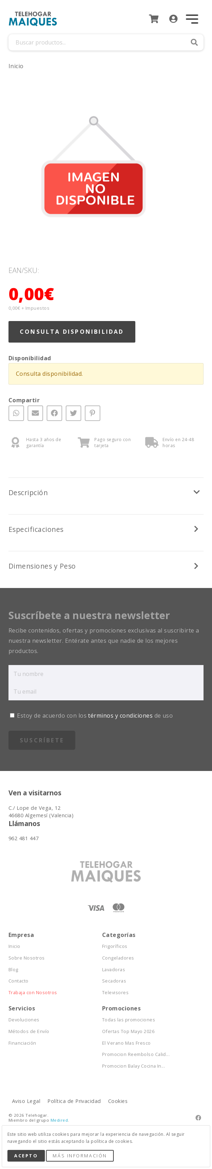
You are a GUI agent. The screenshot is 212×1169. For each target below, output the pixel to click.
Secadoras (114, 981)
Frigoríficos (115, 946)
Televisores (115, 992)
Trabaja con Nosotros (32, 992)
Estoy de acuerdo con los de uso (91, 715)
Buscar (194, 42)
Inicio (16, 66)
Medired (59, 1120)
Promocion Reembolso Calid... (136, 1054)
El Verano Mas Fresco (126, 1043)
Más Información (80, 1155)
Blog (13, 969)
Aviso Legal (26, 1101)
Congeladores (118, 958)
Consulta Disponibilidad (72, 332)
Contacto (18, 981)
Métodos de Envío (28, 1031)
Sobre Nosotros (26, 958)
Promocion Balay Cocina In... (133, 1066)
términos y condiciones (120, 715)
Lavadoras (113, 969)
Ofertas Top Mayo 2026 (128, 1031)
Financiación (22, 1043)
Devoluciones (24, 1019)
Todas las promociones (128, 1019)
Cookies (118, 1101)
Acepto (26, 1155)
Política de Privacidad (74, 1101)
